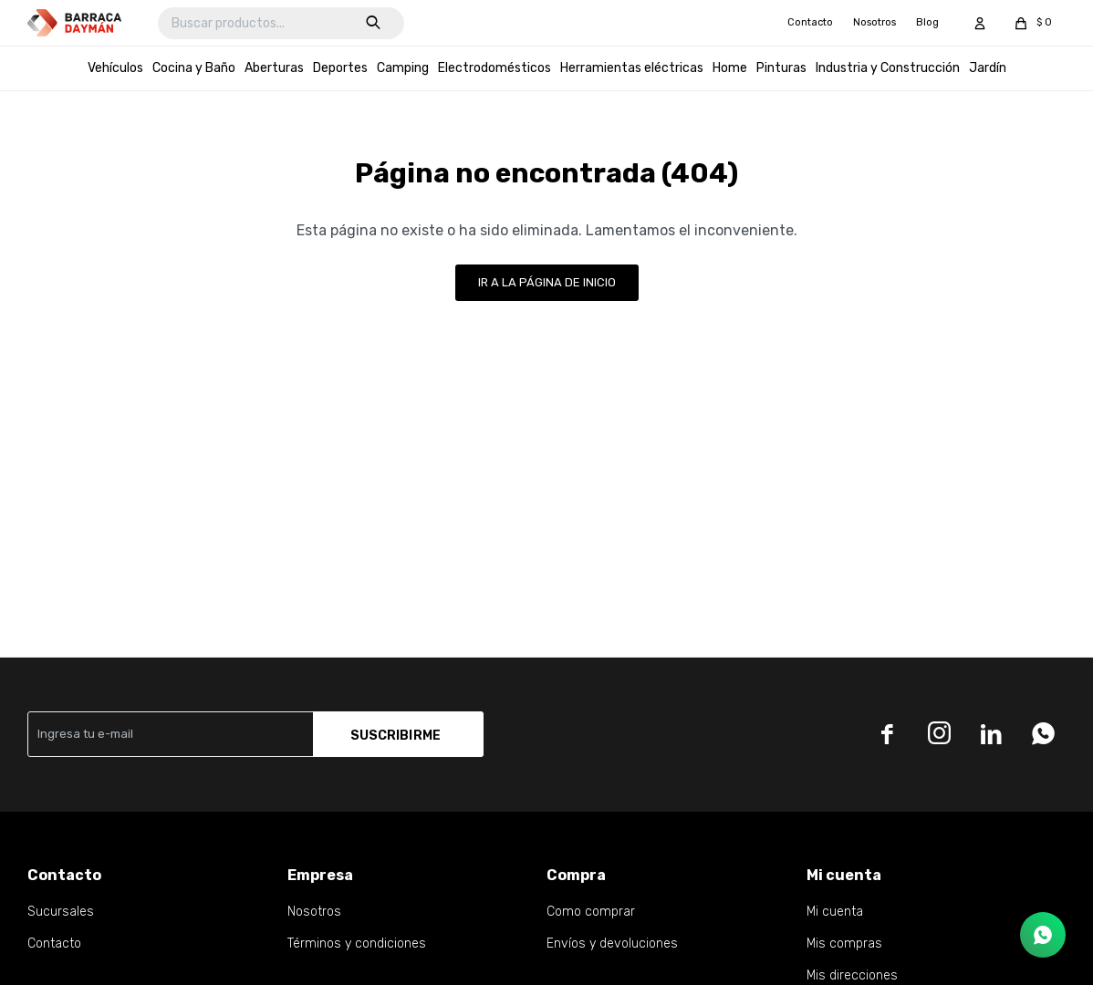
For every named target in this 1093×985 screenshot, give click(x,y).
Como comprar (590, 911)
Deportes (340, 68)
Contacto (810, 22)
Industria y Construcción (888, 68)
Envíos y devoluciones (612, 943)
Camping (403, 68)
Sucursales (60, 911)
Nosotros (874, 22)
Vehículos (115, 68)
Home (730, 68)
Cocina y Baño (193, 68)
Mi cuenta (835, 911)
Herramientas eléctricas (631, 68)
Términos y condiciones (356, 943)
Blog (927, 22)
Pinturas (781, 68)
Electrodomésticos (494, 68)
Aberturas (274, 68)
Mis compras (844, 943)
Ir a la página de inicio (547, 282)
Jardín (987, 68)
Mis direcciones (852, 975)
